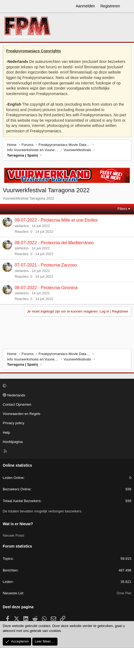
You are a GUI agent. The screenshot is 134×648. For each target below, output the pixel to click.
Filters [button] (122, 209)
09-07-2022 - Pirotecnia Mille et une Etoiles (56, 220)
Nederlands (14, 395)
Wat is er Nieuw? (18, 524)
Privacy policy (13, 423)
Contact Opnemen (17, 404)
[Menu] (7, 6)
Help (6, 432)
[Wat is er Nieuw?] (128, 6)
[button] (66, 386)
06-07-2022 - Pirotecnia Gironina (46, 287)
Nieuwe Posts (13, 535)
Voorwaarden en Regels (21, 414)
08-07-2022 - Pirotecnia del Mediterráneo (54, 242)
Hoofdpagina (13, 442)
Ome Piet (124, 593)
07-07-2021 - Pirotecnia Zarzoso (46, 265)
